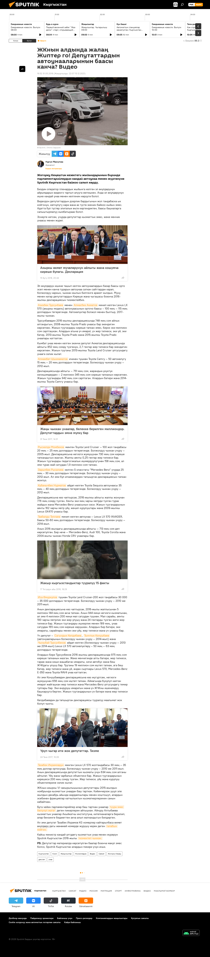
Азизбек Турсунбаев (50, 305)
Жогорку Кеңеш (114, 854)
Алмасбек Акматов (85, 305)
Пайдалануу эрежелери (41, 918)
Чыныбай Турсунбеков (52, 642)
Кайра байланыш (72, 922)
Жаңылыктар (66, 854)
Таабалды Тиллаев (49, 516)
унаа (50, 859)
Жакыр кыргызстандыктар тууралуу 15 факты (74, 583)
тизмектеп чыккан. (90, 838)
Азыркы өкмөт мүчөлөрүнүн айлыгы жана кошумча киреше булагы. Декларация (79, 270)
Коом (54, 854)
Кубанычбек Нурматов (52, 485)
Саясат (101, 854)
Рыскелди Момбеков (51, 447)
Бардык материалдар (53, 168)
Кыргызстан (44, 854)
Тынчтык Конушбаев (96, 635)
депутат (42, 859)
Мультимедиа (80, 854)
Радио (82, 890)
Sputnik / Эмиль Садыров (49, 147)
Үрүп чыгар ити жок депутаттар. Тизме (69, 751)
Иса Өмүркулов (47, 597)
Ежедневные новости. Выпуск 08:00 (25, 28)
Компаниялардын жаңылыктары (111, 918)
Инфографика (133, 890)
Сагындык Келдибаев (68, 635)
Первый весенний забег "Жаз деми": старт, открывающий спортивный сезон (60, 30)
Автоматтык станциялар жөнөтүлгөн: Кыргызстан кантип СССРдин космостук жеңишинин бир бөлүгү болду (131, 31)
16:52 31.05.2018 (45, 73)
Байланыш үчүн (64, 918)
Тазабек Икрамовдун (50, 765)
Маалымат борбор (164, 890)
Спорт (118, 890)
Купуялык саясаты (140, 918)
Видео (92, 854)
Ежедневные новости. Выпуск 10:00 (166, 28)
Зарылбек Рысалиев (50, 469)
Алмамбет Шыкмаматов (52, 359)
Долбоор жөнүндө (18, 918)
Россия (93, 890)
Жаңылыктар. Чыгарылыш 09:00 (94, 28)
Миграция (106, 890)
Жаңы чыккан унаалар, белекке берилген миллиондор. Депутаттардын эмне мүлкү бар (82, 431)
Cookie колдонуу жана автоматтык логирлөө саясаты (35, 922)
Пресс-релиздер (84, 918)
